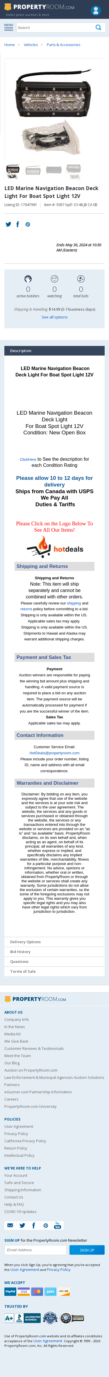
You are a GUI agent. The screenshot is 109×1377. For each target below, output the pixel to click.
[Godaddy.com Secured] (73, 1318)
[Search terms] (61, 27)
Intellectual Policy (19, 1155)
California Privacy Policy (25, 1140)
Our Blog (11, 1062)
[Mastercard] (37, 1291)
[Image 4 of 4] (74, 171)
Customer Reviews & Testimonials (34, 1048)
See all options (55, 317)
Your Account (15, 1175)
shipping (74, 603)
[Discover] (64, 1291)
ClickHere (28, 459)
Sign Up (87, 1250)
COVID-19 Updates (20, 1211)
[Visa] (24, 1291)
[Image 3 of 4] (53, 171)
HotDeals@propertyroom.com (54, 753)
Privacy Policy (16, 1133)
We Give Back (16, 1041)
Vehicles (31, 44)
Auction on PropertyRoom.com (31, 1070)
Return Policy (15, 1148)
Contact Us (13, 1197)
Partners (12, 1084)
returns (26, 609)
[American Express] (51, 1291)
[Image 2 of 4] (33, 171)
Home (9, 44)
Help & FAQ (14, 1204)
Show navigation (10, 27)
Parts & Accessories (63, 44)
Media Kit (12, 1034)
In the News (14, 1026)
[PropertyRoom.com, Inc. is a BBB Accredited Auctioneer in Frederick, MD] (23, 1317)
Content (5, 73)
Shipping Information (22, 1189)
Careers (11, 1099)
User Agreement (18, 1126)
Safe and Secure (19, 1182)
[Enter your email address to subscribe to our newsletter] (35, 1250)
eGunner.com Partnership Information (38, 1091)
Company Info (16, 1019)
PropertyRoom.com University (30, 1106)
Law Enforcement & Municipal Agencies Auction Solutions (54, 1077)
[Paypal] (11, 1291)
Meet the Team (17, 1055)
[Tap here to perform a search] (99, 27)
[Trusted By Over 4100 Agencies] (51, 1318)
